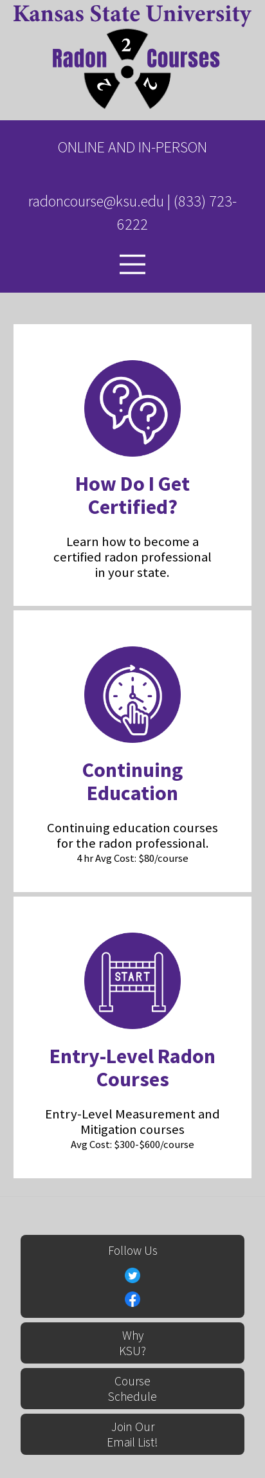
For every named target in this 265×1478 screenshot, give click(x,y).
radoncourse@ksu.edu (96, 201)
